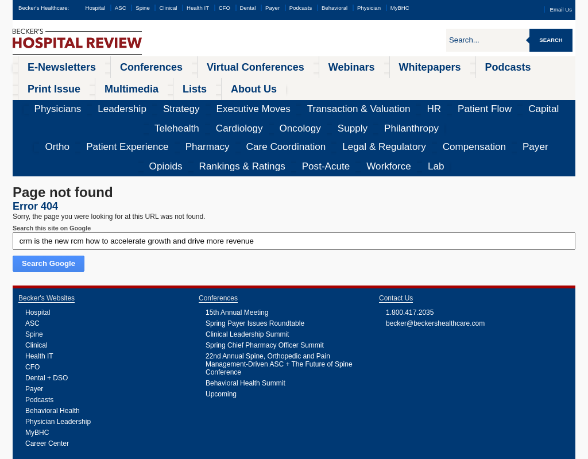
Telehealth (393, 83)
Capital (358, 83)
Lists (499, 65)
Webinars (243, 65)
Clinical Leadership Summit (247, 267)
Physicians (39, 83)
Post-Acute (485, 100)
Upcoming (221, 327)
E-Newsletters (45, 65)
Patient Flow (319, 83)
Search (551, 40)
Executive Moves (167, 83)
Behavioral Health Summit (245, 316)
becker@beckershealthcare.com (435, 256)
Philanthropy (547, 83)
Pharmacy (134, 100)
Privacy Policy (162, 450)
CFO (224, 8)
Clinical (168, 8)
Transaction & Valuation (237, 83)
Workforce (526, 100)
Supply (508, 83)
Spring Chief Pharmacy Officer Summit (265, 278)
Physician (369, 8)
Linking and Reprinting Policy (242, 450)
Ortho (35, 100)
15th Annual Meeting (237, 245)
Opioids (379, 100)
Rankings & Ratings (429, 100)
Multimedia (456, 65)
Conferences (106, 65)
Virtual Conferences (177, 65)
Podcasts (300, 8)
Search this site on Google (52, 160)
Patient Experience (81, 100)
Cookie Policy (194, 450)
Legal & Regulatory (250, 100)
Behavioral (334, 8)
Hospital (95, 8)
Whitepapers (297, 65)
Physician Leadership (58, 354)
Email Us (561, 9)
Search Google (48, 196)
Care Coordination (185, 100)
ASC (120, 8)
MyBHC (399, 8)
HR (286, 83)
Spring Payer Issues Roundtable (255, 256)
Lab (556, 100)
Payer (272, 8)
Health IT (198, 8)
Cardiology (434, 83)
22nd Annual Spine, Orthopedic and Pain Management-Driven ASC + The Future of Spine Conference (279, 297)
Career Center (47, 376)
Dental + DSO (46, 311)
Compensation (309, 100)
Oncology (474, 83)
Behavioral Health (52, 344)
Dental (248, 8)
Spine (143, 8)
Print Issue (401, 65)
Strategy (121, 83)
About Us (540, 65)
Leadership (81, 83)
